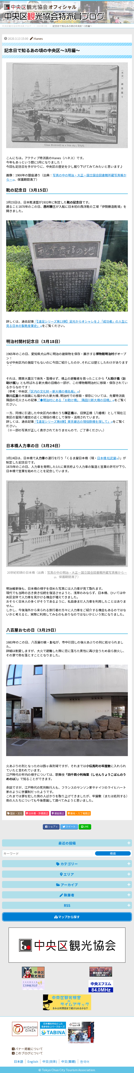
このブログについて (27, 1053)
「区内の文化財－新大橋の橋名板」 (52, 391)
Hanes (36, 38)
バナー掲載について (27, 1049)
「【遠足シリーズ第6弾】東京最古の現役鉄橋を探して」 (72, 421)
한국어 (84, 1061)
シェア (51, 826)
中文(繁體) (68, 1061)
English (32, 1061)
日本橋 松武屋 (106, 458)
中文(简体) (49, 1061)
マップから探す (67, 917)
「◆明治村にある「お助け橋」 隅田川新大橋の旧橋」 (74, 400)
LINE (85, 826)
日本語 (18, 1061)
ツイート (69, 826)
